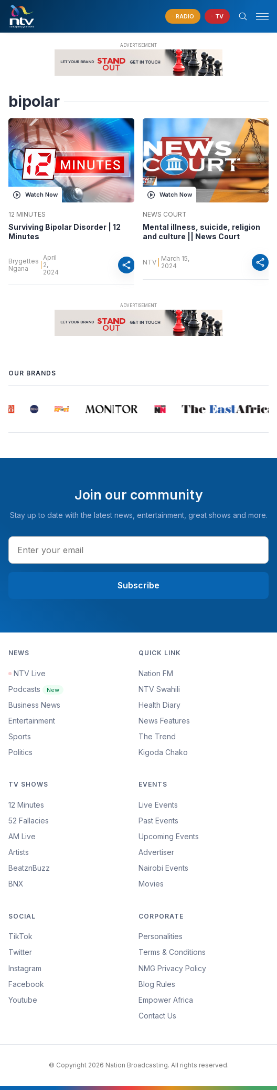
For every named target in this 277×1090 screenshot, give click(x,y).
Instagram (24, 968)
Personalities (160, 936)
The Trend (157, 736)
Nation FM (155, 673)
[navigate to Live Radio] (182, 16)
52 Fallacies (28, 820)
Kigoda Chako (163, 752)
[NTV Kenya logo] (21, 16)
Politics (20, 752)
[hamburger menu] (262, 17)
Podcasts (35, 689)
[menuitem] (203, 868)
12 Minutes (27, 214)
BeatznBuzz (29, 867)
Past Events (158, 820)
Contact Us (157, 1015)
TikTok (20, 936)
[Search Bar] (243, 16)
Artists (18, 852)
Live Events (158, 804)
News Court (165, 214)
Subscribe (138, 585)
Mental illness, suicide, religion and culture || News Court (201, 231)
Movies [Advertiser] (151, 883)
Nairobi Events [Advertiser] (163, 867)
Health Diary (159, 704)
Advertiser (156, 852)
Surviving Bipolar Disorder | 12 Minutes (64, 231)
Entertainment (31, 720)
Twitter (20, 952)
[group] (11, 409)
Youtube (22, 999)
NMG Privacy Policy (172, 968)
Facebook (26, 984)
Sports (19, 736)
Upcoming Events (168, 836)
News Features (164, 720)
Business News (34, 704)
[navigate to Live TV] (217, 16)
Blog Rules (156, 984)
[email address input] (138, 550)
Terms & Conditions (172, 952)
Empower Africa (165, 999)
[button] (258, 17)
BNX (16, 883)
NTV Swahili (159, 689)
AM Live (22, 836)
